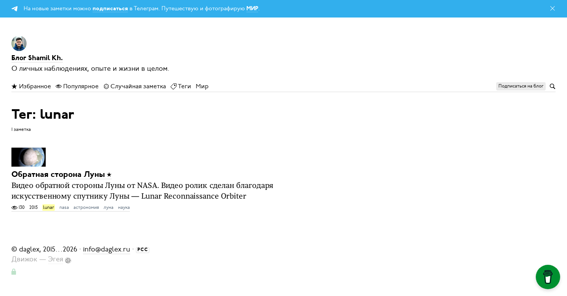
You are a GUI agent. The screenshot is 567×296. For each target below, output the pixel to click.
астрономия (86, 207)
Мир (202, 86)
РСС (142, 250)
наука (124, 207)
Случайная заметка (134, 86)
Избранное (31, 86)
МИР (252, 9)
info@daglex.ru (106, 249)
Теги (181, 86)
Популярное (77, 86)
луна (108, 207)
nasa (64, 207)
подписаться (110, 9)
